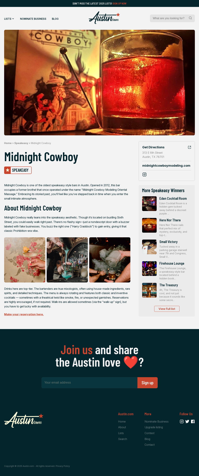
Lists (7, 18)
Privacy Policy (63, 466)
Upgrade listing (154, 427)
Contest (149, 433)
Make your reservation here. (24, 314)
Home (8, 143)
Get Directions (153, 147)
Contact (150, 444)
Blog (55, 18)
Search (122, 439)
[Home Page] (104, 18)
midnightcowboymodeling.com (166, 165)
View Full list (167, 309)
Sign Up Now (120, 3)
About (122, 427)
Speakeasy (21, 143)
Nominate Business (33, 18)
